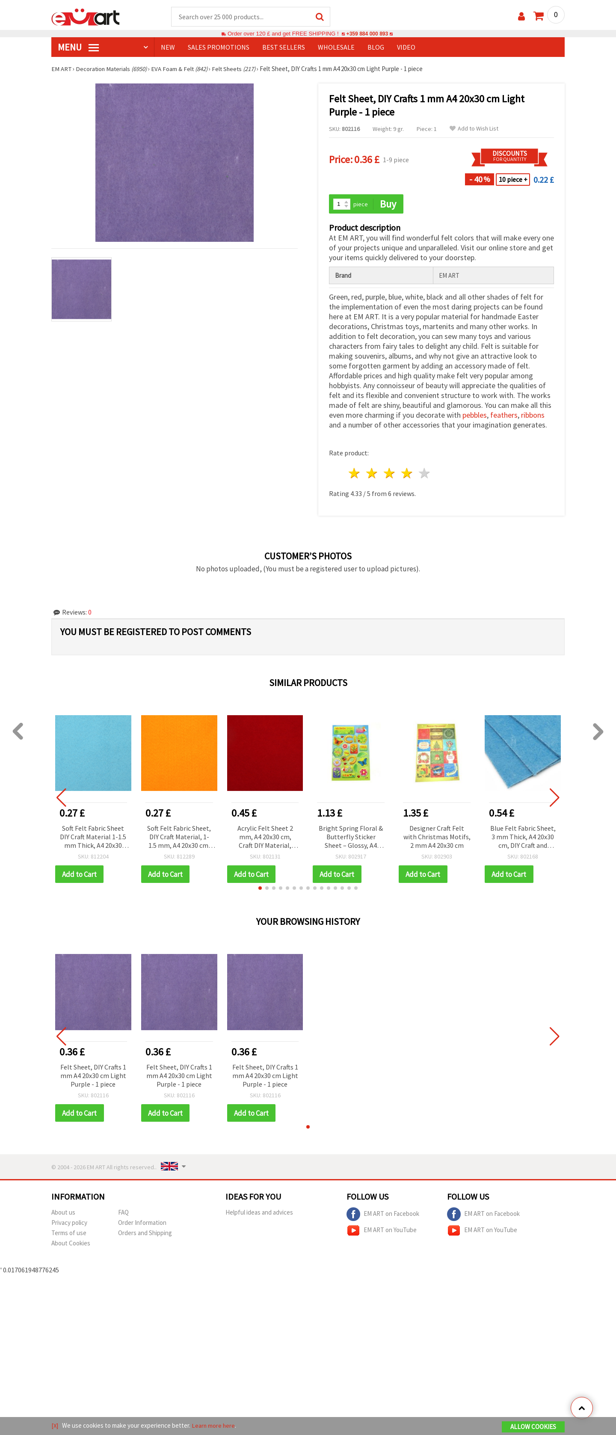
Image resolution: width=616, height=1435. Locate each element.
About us (63, 1213)
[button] (260, 889)
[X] (55, 1426)
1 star (355, 474)
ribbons (533, 416)
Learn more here (214, 1426)
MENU (78, 47)
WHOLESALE (336, 47)
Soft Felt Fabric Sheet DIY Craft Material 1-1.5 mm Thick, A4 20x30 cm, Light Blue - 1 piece (93, 837)
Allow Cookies (533, 1427)
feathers (504, 416)
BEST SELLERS (283, 47)
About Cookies (70, 1244)
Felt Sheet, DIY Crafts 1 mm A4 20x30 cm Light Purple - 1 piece (93, 1076)
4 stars (407, 474)
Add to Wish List (474, 129)
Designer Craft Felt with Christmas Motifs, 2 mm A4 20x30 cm (437, 837)
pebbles (474, 416)
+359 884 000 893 (367, 34)
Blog (375, 47)
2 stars (372, 474)
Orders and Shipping (145, 1234)
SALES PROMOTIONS (218, 47)
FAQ (123, 1213)
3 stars (390, 474)
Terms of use (68, 1234)
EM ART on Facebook (382, 1215)
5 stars (424, 474)
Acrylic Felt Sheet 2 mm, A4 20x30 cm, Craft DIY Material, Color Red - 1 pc (265, 837)
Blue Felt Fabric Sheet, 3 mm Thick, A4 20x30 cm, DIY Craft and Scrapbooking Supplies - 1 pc (522, 837)
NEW (168, 47)
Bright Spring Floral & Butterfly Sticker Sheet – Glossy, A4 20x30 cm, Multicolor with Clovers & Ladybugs (351, 837)
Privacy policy (69, 1224)
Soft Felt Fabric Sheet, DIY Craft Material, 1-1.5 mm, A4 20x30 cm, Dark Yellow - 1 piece (179, 837)
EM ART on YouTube (381, 1232)
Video (406, 47)
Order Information (142, 1224)
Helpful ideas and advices (259, 1213)
